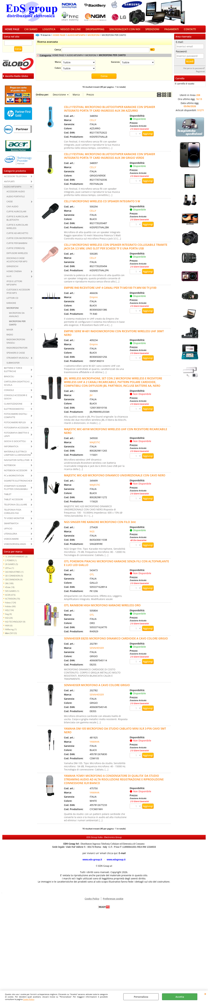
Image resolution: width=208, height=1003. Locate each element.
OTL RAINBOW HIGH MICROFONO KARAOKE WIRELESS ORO (102, 607)
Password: (181, 53)
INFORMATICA (11, 448)
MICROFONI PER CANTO (17, 325)
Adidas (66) (10, 608)
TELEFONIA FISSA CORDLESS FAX (12, 513)
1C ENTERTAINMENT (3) (16, 558)
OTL (92, 576)
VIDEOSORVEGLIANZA (15, 545)
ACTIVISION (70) (12, 600)
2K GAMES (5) (11, 566)
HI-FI (8, 278)
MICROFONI (12, 309)
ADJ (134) (9, 612)
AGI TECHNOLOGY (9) (15, 623)
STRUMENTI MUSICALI (17, 359)
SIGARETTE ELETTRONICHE (17, 482)
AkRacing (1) (11, 631)
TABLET (7, 496)
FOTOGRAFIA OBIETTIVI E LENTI (16, 436)
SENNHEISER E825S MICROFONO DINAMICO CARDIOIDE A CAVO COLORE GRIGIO (116, 640)
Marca (58, 64)
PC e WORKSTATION (14, 477)
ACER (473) (10, 596)
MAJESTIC (95, 444)
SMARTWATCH (11, 525)
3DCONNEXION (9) (13, 581)
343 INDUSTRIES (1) (14, 573)
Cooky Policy (28, 999)
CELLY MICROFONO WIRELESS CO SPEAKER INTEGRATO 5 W (102, 203)
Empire (94, 299)
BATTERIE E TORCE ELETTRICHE (13, 371)
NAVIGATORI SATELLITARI (17, 462)
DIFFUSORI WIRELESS (17, 255)
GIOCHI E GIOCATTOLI (15, 443)
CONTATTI (190, 30)
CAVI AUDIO (12, 208)
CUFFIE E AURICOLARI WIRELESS (17, 228)
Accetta (180, 996)
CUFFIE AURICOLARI (16, 213)
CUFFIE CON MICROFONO (19, 240)
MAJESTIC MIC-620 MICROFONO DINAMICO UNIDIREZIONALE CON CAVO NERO (114, 477)
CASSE (9, 203)
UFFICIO (8, 530)
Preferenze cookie (113, 900)
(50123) (11, 635)
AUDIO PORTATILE (15, 198)
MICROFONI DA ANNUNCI (16, 316)
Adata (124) (10, 604)
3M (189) (9, 585)
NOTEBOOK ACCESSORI (15, 472)
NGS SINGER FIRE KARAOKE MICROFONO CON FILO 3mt (100, 524)
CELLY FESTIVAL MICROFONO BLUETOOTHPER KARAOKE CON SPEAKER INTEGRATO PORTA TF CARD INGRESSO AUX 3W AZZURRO (109, 110)
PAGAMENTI (171, 30)
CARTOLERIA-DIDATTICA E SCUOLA (17, 385)
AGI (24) (9, 619)
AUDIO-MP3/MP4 (12, 188)
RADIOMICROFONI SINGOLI (15, 343)
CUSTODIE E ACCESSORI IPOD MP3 (18, 293)
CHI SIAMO (31, 30)
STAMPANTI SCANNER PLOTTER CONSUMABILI (16, 489)
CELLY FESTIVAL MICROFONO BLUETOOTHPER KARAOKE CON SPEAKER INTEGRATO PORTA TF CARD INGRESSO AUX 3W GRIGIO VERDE (109, 158)
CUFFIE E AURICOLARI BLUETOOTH (17, 220)
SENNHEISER (97, 649)
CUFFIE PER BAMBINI (16, 245)
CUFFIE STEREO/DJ (15, 250)
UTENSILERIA (10, 535)
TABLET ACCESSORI (13, 501)
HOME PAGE (12, 30)
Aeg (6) (8, 616)
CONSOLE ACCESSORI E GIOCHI (15, 399)
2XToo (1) (9, 570)
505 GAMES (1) (12, 593)
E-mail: (180, 43)
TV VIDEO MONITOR (14, 520)
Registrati (200, 73)
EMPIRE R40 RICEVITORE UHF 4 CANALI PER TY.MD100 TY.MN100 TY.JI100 (110, 290)
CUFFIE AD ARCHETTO (17, 235)
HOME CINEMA (14, 273)
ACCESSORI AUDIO (15, 193)
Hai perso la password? (194, 70)
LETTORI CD (12, 299)
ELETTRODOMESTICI (14, 410)
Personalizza (141, 996)
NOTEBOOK (10, 467)
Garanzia (115, 64)
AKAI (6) (8, 627)
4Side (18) (9, 589)
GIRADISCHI (12, 268)
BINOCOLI (9, 378)
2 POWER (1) (11, 562)
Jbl (91, 397)
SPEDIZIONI (152, 30)
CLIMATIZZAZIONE (13, 405)
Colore (58, 70)
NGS (92, 533)
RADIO (9, 336)
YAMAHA (94, 743)
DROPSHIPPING (95, 30)
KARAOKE (11, 304)
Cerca (57, 51)
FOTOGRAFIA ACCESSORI (16, 429)
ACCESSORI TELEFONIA (15, 178)
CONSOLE (9, 392)
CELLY (93, 122)
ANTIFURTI (9, 183)
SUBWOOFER (13, 364)
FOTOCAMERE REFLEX (15, 424)
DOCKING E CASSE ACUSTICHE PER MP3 (16, 262)
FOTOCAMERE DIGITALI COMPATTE (15, 418)
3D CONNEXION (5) (14, 577)
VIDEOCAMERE (11, 540)
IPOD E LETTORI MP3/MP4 (14, 285)
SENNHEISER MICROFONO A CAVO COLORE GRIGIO (97, 687)
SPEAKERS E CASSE (15, 354)
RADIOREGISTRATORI (17, 349)
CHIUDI (205, 994)
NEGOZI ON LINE (70, 30)
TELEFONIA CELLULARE (15, 506)
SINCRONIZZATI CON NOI (124, 30)
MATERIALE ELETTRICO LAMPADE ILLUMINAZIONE (17, 455)
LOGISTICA (48, 30)
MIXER (9, 331)
